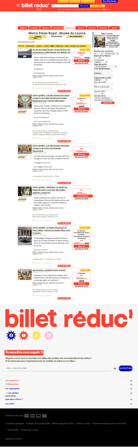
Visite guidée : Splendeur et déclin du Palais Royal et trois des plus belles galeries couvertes (49, 190)
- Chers (39, 46)
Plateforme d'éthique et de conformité (109, 424)
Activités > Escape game (39, 54)
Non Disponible (76, 36)
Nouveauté (30, 46)
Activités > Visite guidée (39, 102)
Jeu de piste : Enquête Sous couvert (49, 270)
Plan (35, 38)
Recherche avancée (64, 9)
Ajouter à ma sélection (43, 88)
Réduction (60, 46)
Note (67, 46)
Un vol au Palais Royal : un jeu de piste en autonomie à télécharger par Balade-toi (51, 51)
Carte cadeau (88, 1)
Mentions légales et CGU (63, 424)
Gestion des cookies (30, 430)
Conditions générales (14, 424)
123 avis (23, 159)
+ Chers (46, 46)
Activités (35, 272)
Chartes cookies (83, 424)
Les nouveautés (79, 9)
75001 (35, 77)
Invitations (63, 1)
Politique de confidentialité (38, 424)
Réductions (75, 1)
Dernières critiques (94, 9)
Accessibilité (13, 430)
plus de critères (100, 95)
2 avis (23, 201)
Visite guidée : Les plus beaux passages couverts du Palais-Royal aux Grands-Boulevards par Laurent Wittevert (50, 98)
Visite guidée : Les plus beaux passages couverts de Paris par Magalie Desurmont (50, 148)
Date (52, 46)
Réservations (56, 36)
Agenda (38, 36)
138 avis (23, 113)
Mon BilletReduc (110, 1)
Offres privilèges (97, 6)
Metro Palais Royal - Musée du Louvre (47, 75)
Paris (39, 9)
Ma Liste (107, 9)
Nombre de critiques (78, 46)
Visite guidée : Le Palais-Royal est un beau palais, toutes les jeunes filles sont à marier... (51, 230)
